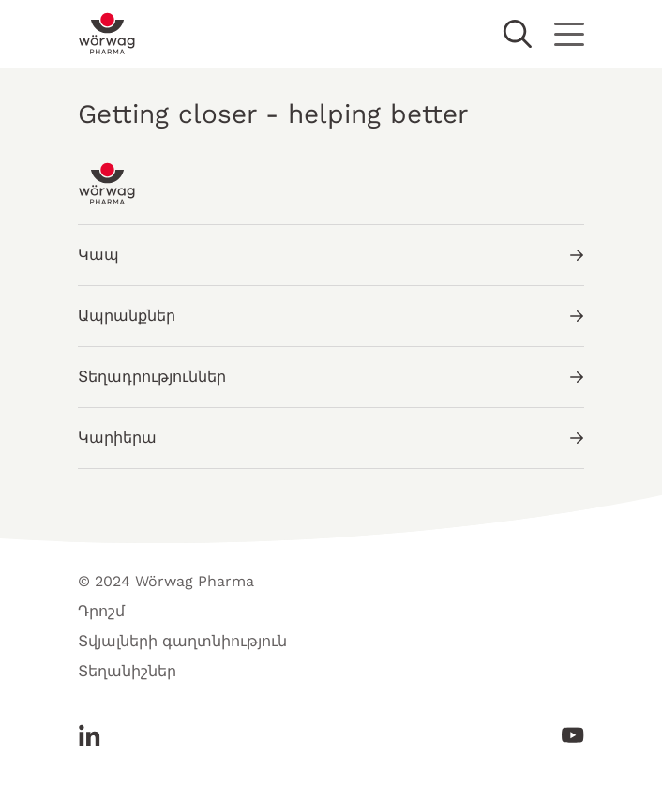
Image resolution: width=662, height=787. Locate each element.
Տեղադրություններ (331, 377)
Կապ (331, 255)
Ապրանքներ (331, 316)
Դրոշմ (101, 611)
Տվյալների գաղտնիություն (182, 641)
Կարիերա (331, 437)
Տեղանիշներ (127, 671)
